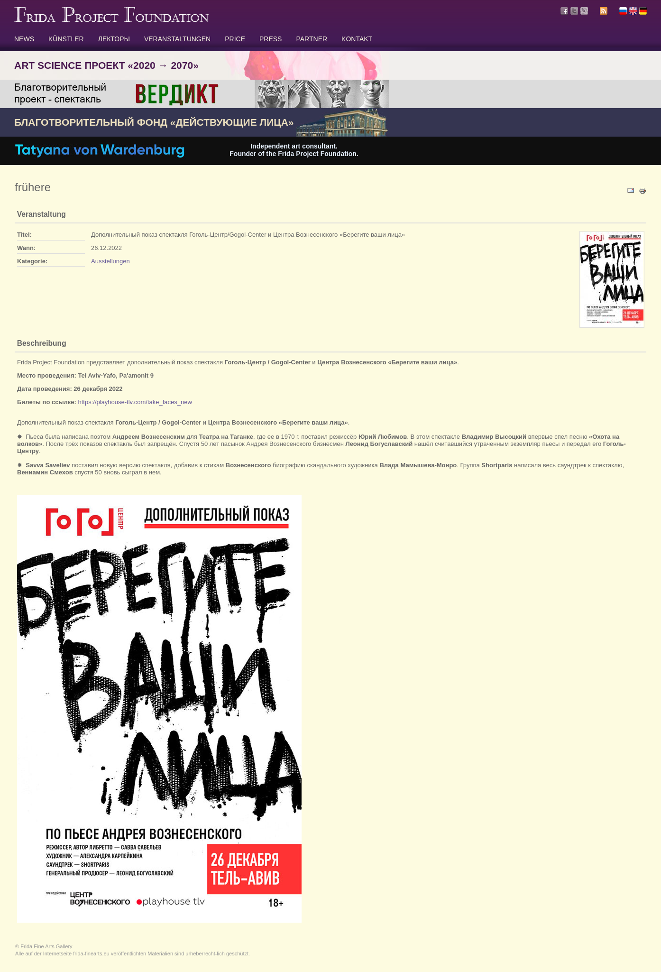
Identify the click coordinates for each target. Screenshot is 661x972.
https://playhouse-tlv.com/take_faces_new (135, 402)
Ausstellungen (110, 261)
